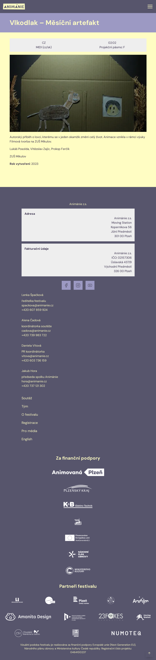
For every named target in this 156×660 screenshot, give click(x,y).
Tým (25, 406)
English (27, 439)
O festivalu (30, 414)
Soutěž (27, 398)
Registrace (30, 423)
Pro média (29, 431)
